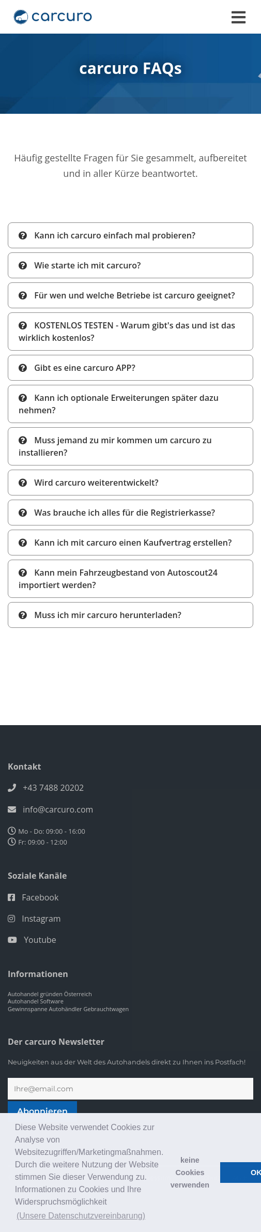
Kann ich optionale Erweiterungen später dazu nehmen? (119, 404)
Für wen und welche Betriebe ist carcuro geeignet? (127, 295)
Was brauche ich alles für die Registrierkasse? (117, 512)
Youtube (40, 939)
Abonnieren (42, 1111)
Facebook (40, 897)
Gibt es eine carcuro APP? (77, 367)
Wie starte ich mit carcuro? (80, 265)
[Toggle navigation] (238, 17)
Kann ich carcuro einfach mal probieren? (107, 235)
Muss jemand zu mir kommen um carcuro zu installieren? (115, 446)
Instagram (41, 918)
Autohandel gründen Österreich (50, 994)
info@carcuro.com (58, 809)
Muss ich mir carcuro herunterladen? (100, 615)
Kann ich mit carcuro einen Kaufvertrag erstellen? (125, 542)
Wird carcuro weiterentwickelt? (89, 482)
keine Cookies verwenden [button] (190, 1172)
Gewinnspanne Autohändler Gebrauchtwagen (68, 1009)
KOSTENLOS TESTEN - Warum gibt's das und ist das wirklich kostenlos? (127, 331)
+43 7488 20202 (53, 787)
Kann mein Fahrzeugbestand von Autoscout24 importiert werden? (118, 579)
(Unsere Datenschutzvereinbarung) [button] (81, 1215)
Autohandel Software (36, 1001)
